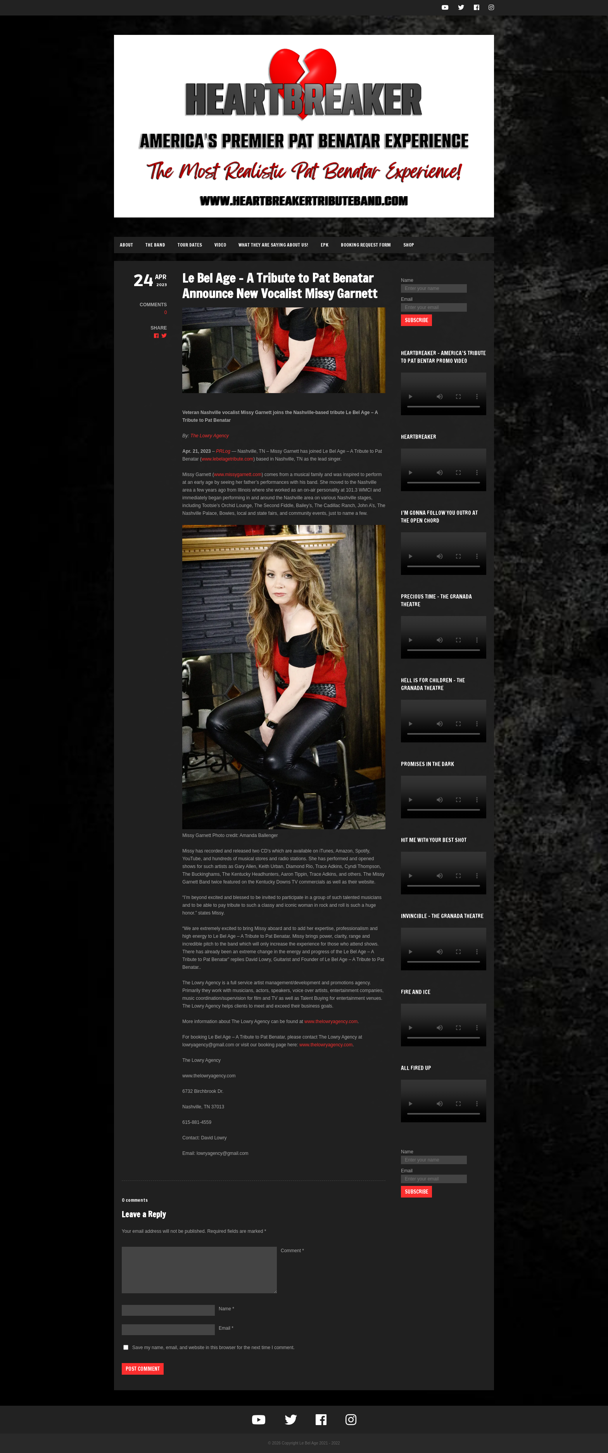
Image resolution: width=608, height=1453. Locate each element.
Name (226, 1308)
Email (226, 1328)
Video (220, 245)
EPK (324, 245)
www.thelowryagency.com (331, 1021)
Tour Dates (190, 245)
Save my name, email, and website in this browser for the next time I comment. (213, 1347)
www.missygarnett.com (238, 474)
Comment (292, 1250)
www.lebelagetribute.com (227, 459)
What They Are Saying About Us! (273, 245)
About (126, 245)
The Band (155, 245)
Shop (408, 245)
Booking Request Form (366, 245)
